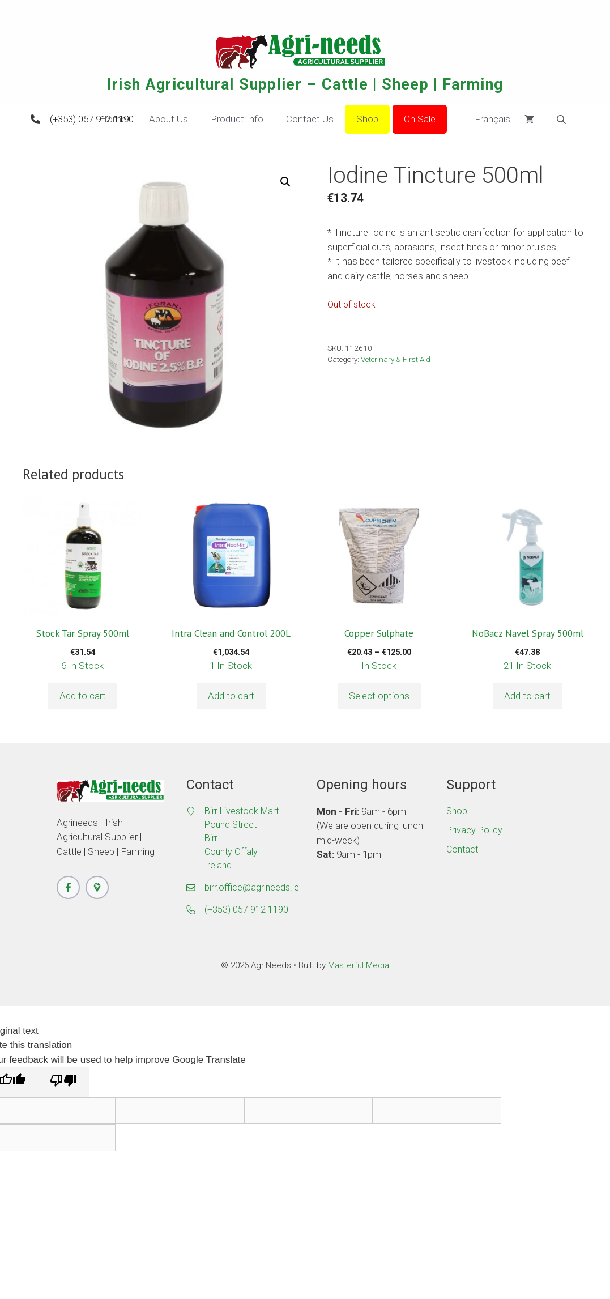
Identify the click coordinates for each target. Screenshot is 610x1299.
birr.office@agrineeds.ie (251, 887)
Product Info (237, 119)
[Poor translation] (63, 1082)
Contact (462, 849)
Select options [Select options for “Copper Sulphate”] (379, 695)
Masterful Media (358, 965)
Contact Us (310, 119)
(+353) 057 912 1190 (92, 119)
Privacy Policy (474, 830)
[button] (285, 182)
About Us (168, 119)
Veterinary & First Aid (395, 359)
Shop (367, 119)
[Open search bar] (562, 119)
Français (484, 119)
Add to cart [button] (82, 695)
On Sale (420, 119)
